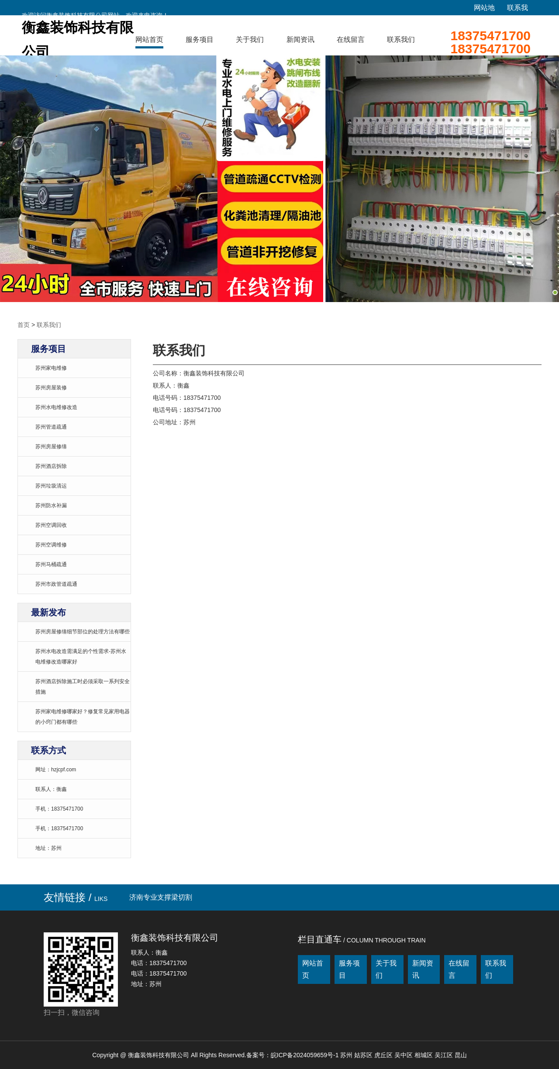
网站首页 (149, 39)
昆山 (461, 1055)
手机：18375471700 (59, 809)
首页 (23, 324)
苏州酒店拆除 (51, 466)
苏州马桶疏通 (51, 564)
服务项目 (200, 39)
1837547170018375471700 (490, 42)
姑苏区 (364, 1055)
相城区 (424, 1055)
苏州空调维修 (51, 545)
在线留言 (351, 39)
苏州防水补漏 (51, 505)
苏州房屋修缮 (51, 446)
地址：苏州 (48, 848)
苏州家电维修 (51, 368)
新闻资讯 (300, 39)
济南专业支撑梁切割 (160, 897)
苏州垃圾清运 (51, 486)
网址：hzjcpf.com (55, 770)
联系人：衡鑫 (51, 789)
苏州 (347, 1055)
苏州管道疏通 (51, 427)
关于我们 (250, 39)
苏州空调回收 (51, 525)
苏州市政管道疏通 (56, 584)
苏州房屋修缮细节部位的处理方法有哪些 (82, 632)
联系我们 (401, 39)
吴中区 (404, 1055)
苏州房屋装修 (51, 388)
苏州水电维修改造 (56, 407)
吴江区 (445, 1055)
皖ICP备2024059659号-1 (305, 1055)
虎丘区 (384, 1055)
